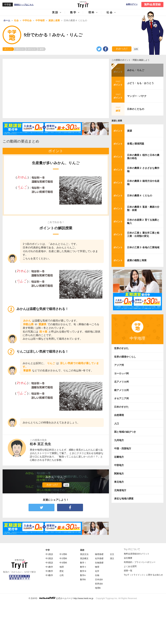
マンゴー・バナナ (137, 96)
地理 (61, 567)
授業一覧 (128, 570)
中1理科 (63, 554)
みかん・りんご (135, 70)
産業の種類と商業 (137, 260)
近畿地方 (119, 456)
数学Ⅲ (83, 571)
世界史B (99, 584)
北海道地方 (120, 490)
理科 (91, 12)
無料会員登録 (152, 4)
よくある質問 (130, 566)
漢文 (112, 558)
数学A (83, 575)
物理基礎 (99, 554)
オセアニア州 (121, 398)
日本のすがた (121, 406)
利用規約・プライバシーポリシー (139, 562)
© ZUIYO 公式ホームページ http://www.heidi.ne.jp (61, 598)
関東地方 (119, 473)
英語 (55, 12)
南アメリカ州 (121, 390)
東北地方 (119, 481)
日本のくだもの (135, 109)
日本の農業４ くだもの (139, 195)
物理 (97, 567)
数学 (73, 12)
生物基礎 (99, 562)
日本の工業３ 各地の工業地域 (143, 247)
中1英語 (49, 554)
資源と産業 (117, 120)
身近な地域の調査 (124, 498)
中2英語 (49, 558)
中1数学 (49, 567)
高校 (82, 550)
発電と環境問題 (135, 143)
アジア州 (119, 365)
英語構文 (84, 558)
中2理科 (63, 558)
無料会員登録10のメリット (136, 554)
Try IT (83, 4)
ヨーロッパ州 (121, 373)
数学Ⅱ (83, 567)
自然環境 (119, 415)
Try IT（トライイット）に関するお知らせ (143, 575)
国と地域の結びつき (125, 431)
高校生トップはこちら (24, 5)
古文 (112, 554)
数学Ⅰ (83, 562)
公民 (61, 575)
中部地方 (119, 465)
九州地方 (119, 440)
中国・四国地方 (122, 448)
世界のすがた (121, 348)
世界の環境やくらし (125, 356)
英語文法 (84, 554)
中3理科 (63, 562)
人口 (116, 423)
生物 (97, 575)
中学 (48, 550)
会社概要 (128, 558)
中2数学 (49, 571)
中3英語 (49, 562)
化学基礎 (99, 558)
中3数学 (49, 575)
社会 (110, 12)
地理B (98, 588)
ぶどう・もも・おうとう (140, 83)
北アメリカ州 (121, 381)
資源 (129, 130)
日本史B (99, 579)
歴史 (61, 571)
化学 (97, 571)
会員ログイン (132, 4)
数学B (83, 579)
